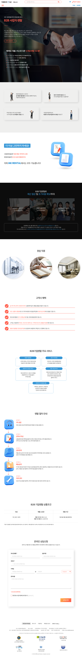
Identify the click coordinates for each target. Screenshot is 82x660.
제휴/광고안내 (47, 623)
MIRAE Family (55, 623)
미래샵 (74, 5)
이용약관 (40, 623)
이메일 (12, 569)
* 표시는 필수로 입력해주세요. (16, 591)
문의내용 (13, 576)
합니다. (19, 596)
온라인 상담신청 (10, 41)
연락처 (13, 561)
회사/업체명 (14, 553)
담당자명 (44, 553)
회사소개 (34, 623)
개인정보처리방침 (26, 623)
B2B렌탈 (78, 5)
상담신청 (66, 600)
